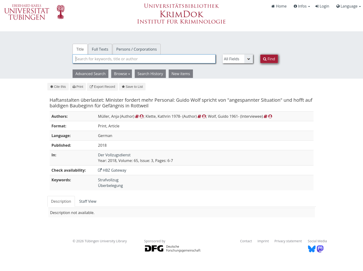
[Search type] (238, 58)
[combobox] (144, 58)
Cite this (58, 87)
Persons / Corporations (136, 49)
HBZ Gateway (112, 170)
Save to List (132, 87)
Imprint (263, 241)
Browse (122, 73)
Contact (246, 241)
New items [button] (180, 73)
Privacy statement (288, 241)
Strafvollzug (108, 179)
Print (78, 87)
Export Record (102, 87)
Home (278, 6)
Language (348, 6)
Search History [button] (150, 73)
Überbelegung (110, 185)
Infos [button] (302, 6)
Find (269, 58)
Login (322, 6)
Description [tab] (61, 201)
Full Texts (100, 49)
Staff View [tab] (87, 201)
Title (80, 49)
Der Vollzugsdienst (114, 155)
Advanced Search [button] (90, 73)
